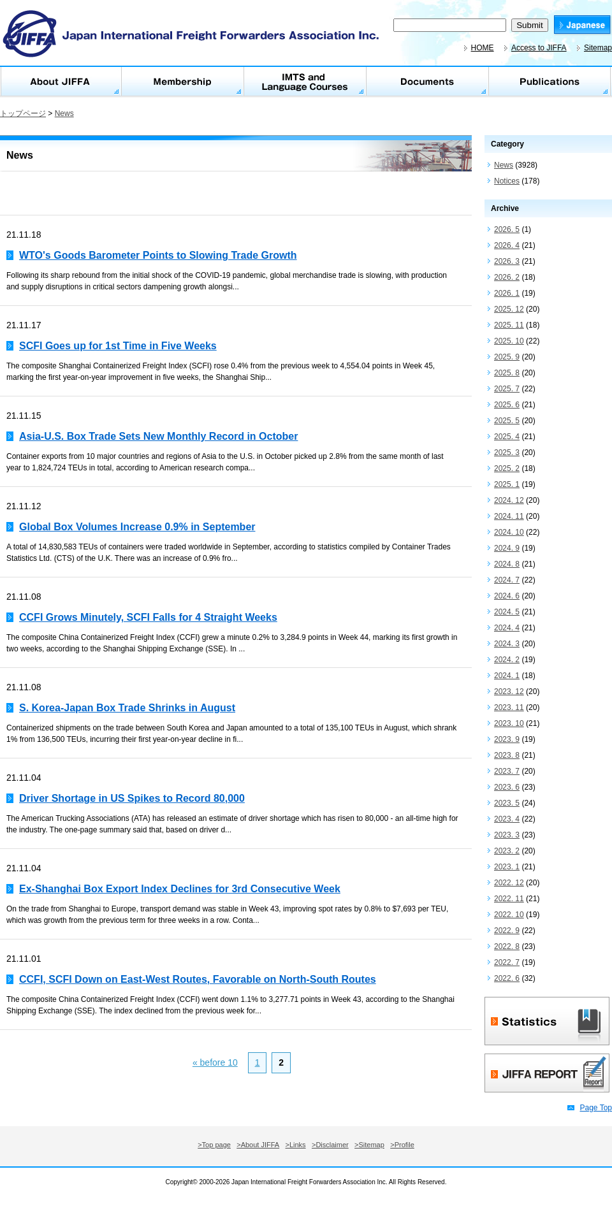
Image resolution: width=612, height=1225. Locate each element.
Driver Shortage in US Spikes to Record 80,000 (132, 798)
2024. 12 (509, 500)
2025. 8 (507, 372)
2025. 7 (507, 388)
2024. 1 (507, 675)
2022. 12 (509, 882)
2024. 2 (507, 659)
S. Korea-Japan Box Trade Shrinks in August (127, 707)
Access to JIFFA (539, 47)
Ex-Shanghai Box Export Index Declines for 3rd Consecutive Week (179, 888)
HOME (482, 47)
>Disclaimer (330, 1145)
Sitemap (598, 47)
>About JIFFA (258, 1145)
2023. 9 (507, 739)
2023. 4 (507, 819)
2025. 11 (509, 325)
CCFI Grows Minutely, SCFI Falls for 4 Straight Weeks (148, 617)
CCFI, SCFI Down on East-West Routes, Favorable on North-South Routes (197, 979)
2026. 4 (507, 245)
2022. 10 (509, 914)
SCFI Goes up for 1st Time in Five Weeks (118, 345)
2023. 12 (509, 691)
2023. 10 (509, 723)
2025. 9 (507, 356)
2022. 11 (509, 898)
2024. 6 (507, 595)
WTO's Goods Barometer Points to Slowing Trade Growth (158, 255)
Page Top (596, 1107)
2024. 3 (507, 643)
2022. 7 (507, 962)
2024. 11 (509, 516)
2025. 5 (507, 420)
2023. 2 (507, 850)
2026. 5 (507, 229)
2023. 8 (507, 755)
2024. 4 (507, 627)
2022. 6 (507, 978)
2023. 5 (507, 803)
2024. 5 (507, 611)
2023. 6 (507, 787)
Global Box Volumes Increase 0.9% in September (137, 526)
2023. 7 (507, 771)
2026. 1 (507, 293)
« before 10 (215, 1062)
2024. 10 (509, 532)
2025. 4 (507, 436)
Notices (507, 181)
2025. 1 (507, 484)
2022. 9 (507, 930)
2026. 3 (507, 261)
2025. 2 (507, 468)
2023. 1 (507, 866)
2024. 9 (507, 548)
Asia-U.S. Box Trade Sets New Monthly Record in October (158, 436)
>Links (296, 1145)
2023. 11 (509, 707)
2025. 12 (509, 309)
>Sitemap (369, 1145)
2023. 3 (507, 834)
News (64, 113)
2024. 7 (507, 580)
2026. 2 (507, 277)
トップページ (23, 113)
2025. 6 (507, 404)
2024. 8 (507, 564)
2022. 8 (507, 946)
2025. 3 (507, 452)
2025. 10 (509, 341)
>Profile (402, 1145)
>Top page (214, 1145)
